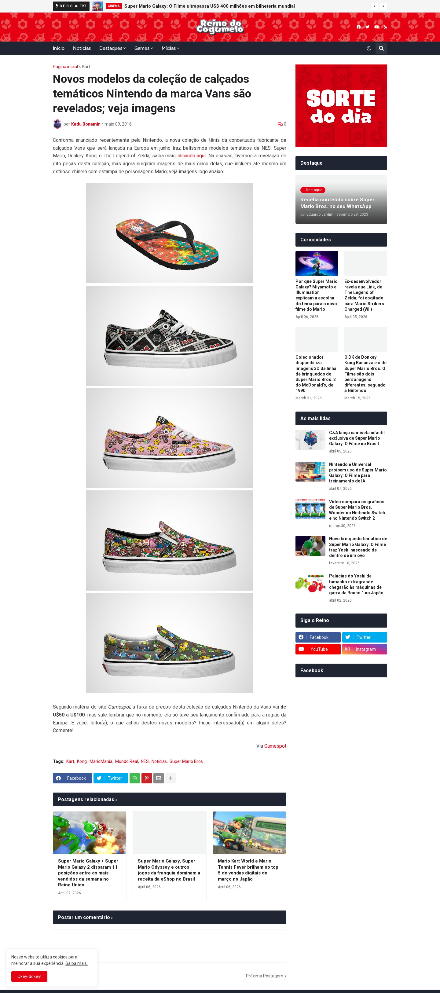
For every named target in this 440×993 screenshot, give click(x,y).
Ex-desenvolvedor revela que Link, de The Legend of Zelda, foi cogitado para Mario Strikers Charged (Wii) (364, 295)
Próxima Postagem (264, 975)
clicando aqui (192, 156)
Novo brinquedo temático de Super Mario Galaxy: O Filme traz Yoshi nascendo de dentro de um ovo (358, 547)
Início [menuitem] (58, 48)
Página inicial (65, 66)
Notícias (159, 761)
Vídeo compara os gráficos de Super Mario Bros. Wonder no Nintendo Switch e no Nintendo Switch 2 (357, 510)
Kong (82, 761)
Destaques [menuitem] (110, 48)
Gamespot (275, 746)
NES (145, 761)
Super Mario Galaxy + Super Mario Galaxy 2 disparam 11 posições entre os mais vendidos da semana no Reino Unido (88, 873)
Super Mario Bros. (187, 761)
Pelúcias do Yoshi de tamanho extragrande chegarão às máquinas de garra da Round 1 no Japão (356, 584)
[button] (374, 6)
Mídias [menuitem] (169, 48)
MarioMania (101, 761)
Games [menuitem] (141, 48)
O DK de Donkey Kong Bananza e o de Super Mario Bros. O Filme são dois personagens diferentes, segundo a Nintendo (365, 374)
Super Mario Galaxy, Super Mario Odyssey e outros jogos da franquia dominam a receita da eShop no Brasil (169, 870)
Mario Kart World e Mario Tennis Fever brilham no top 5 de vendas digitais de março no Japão (248, 870)
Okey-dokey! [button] (29, 976)
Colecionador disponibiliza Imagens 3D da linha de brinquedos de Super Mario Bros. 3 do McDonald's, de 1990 (315, 374)
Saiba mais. (76, 963)
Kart (86, 66)
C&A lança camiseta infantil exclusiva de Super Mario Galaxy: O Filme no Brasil (357, 438)
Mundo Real (126, 761)
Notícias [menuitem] (82, 48)
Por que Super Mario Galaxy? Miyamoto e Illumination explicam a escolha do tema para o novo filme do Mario (316, 295)
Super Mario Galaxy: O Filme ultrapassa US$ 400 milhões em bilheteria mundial (209, 6)
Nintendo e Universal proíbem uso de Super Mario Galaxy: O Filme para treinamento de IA (358, 473)
